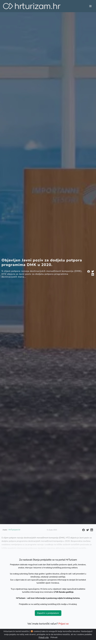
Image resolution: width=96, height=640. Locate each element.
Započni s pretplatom (48, 613)
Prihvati (53, 637)
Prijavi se (63, 623)
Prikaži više (44, 637)
